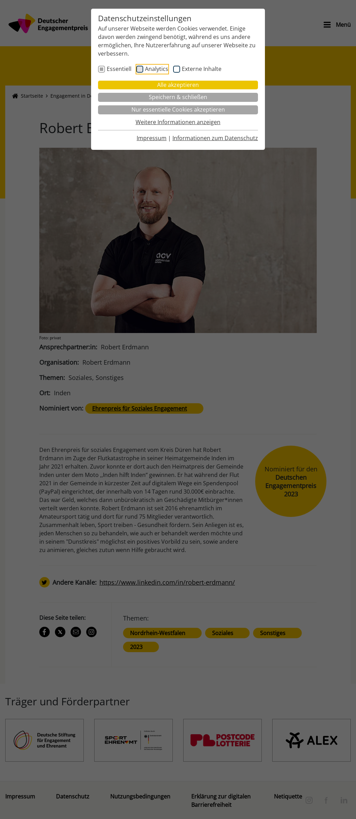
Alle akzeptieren (178, 85)
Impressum (152, 138)
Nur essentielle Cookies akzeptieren (178, 109)
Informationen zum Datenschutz (215, 138)
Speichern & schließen (178, 97)
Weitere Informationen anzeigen (178, 122)
